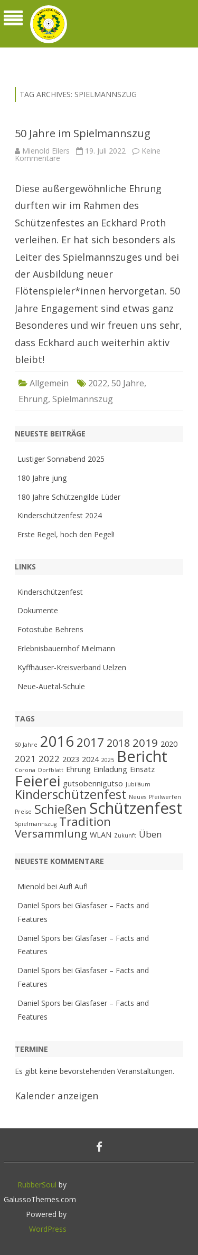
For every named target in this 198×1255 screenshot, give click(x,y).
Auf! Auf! (73, 886)
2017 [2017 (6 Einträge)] (90, 742)
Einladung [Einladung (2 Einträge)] (110, 769)
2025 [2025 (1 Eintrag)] (107, 760)
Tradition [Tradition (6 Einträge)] (85, 821)
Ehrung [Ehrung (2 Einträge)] (78, 769)
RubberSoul (36, 1185)
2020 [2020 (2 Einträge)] (169, 744)
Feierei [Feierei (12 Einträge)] (37, 781)
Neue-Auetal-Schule (51, 686)
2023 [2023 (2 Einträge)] (70, 759)
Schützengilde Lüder (67, 54)
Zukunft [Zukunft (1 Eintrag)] (125, 835)
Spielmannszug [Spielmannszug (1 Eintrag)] (35, 824)
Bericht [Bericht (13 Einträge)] (142, 756)
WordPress (48, 1229)
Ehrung (33, 399)
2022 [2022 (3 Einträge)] (49, 759)
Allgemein (49, 383)
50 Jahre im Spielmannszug (82, 133)
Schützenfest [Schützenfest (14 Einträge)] (135, 808)
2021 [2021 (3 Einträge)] (25, 759)
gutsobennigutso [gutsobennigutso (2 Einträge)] (93, 783)
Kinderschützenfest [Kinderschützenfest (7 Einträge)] (70, 794)
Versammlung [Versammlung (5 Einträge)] (51, 833)
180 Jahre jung (42, 478)
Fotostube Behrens (50, 629)
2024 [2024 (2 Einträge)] (90, 759)
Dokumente (37, 610)
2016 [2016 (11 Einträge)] (57, 741)
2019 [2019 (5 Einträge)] (145, 742)
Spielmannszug (82, 399)
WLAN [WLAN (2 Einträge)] (100, 835)
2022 (97, 383)
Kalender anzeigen (56, 1095)
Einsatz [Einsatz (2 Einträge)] (142, 769)
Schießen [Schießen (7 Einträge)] (60, 809)
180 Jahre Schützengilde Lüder (68, 497)
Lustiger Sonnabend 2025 (61, 459)
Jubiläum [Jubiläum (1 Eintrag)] (138, 784)
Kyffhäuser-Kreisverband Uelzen (71, 667)
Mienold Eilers (46, 151)
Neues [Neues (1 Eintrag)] (137, 797)
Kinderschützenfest (50, 592)
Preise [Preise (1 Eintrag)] (23, 811)
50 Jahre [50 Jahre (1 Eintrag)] (26, 744)
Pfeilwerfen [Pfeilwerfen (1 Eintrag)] (165, 797)
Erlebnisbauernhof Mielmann (66, 648)
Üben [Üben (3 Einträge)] (150, 834)
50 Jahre (127, 383)
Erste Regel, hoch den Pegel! (66, 534)
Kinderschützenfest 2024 (59, 515)
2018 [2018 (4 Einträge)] (118, 743)
